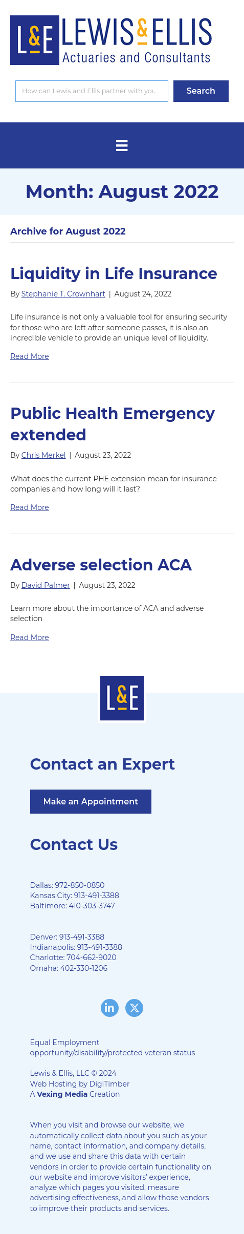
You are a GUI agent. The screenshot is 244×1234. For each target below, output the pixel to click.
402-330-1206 (83, 968)
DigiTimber (110, 1084)
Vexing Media (62, 1094)
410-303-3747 (92, 905)
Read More (29, 356)
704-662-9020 (91, 957)
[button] (201, 90)
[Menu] (122, 145)
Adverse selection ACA (101, 565)
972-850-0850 (80, 885)
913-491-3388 (96, 895)
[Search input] (91, 91)
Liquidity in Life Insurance (113, 273)
